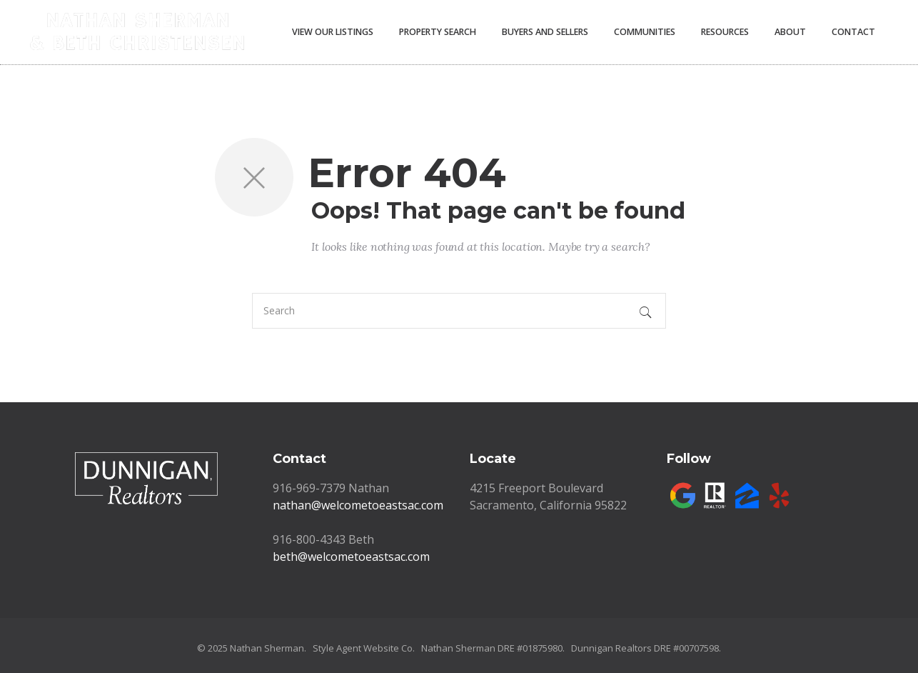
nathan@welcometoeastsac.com (358, 505)
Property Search (437, 32)
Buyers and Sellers (545, 32)
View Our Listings (332, 32)
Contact (853, 32)
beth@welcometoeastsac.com (351, 556)
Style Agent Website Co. (364, 648)
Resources (725, 32)
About (790, 32)
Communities (644, 32)
